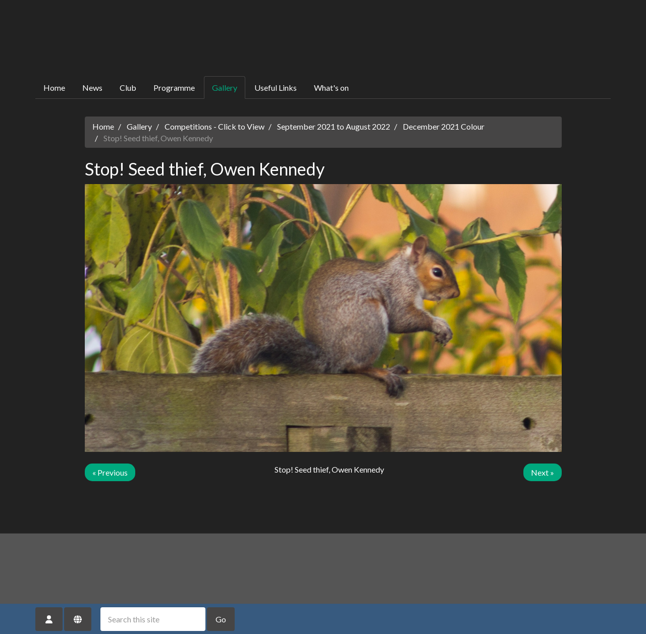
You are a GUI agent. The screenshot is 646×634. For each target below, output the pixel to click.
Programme (174, 87)
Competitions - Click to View (214, 126)
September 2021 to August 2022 (333, 126)
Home (54, 87)
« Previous (110, 472)
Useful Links (275, 87)
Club (128, 87)
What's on (331, 87)
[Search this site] (152, 619)
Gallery (224, 87)
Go (221, 619)
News (92, 87)
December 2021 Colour (443, 126)
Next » (542, 472)
